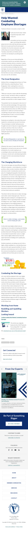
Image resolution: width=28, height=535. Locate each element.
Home (14, 472)
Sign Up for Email (7, 359)
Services (14, 488)
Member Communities (14, 483)
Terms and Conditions (10, 526)
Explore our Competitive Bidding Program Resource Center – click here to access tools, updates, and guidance (11, 3)
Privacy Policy (19, 526)
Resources (14, 493)
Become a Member (14, 423)
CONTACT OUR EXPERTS (14, 465)
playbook (12, 342)
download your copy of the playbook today (15, 330)
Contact (14, 498)
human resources (5, 342)
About (14, 478)
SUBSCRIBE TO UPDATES (14, 437)
